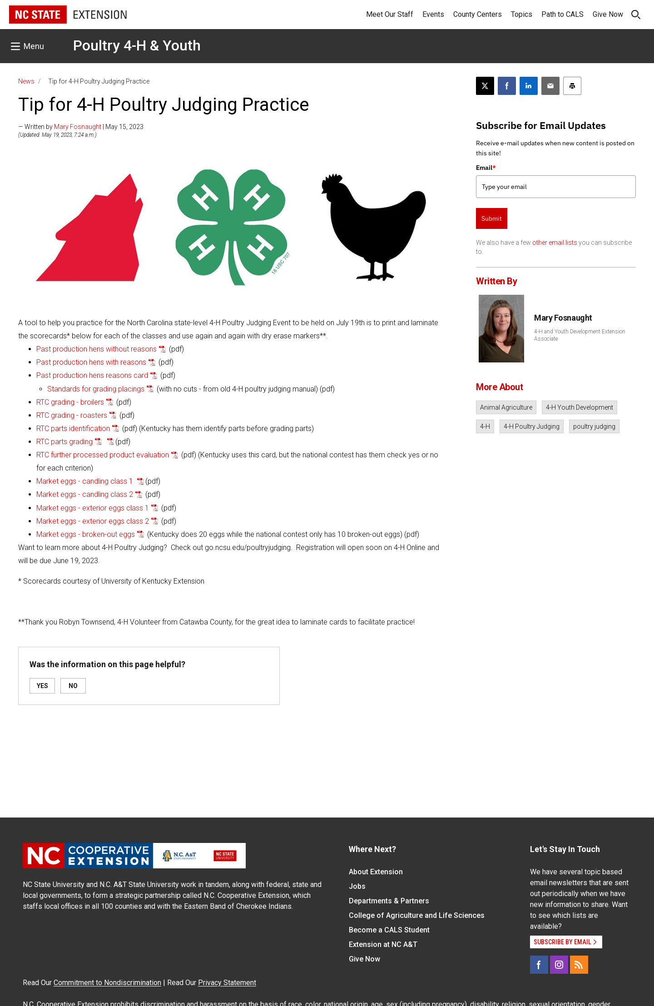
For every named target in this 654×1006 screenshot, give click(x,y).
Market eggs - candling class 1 (85, 481)
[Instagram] (559, 965)
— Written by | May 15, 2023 (81, 126)
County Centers (477, 14)
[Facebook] (539, 965)
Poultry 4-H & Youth (137, 45)
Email (486, 168)
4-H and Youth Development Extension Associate (579, 335)
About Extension (376, 871)
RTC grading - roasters (71, 415)
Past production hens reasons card (92, 375)
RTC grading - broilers (70, 402)
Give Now (608, 14)
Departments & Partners (389, 901)
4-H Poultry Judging (532, 426)
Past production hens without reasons (96, 349)
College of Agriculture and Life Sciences (417, 915)
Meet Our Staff (389, 14)
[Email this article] (550, 86)
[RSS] (579, 965)
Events (433, 14)
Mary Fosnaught (77, 126)
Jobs (357, 886)
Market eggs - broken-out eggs (85, 534)
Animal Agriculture (506, 407)
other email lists (554, 242)
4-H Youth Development (579, 407)
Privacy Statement (227, 982)
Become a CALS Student (389, 930)
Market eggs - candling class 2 (84, 494)
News (26, 81)
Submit (491, 218)
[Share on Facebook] (507, 86)
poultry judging (594, 426)
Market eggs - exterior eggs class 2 (92, 521)
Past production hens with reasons (91, 362)
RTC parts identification (73, 428)
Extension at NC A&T (383, 944)
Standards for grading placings (95, 389)
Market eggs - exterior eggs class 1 (92, 508)
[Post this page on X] (485, 86)
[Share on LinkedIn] (529, 86)
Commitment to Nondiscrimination (107, 982)
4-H (485, 426)
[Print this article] (572, 86)
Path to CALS (562, 14)
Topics (521, 14)
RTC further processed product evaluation (102, 455)
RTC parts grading (64, 441)
